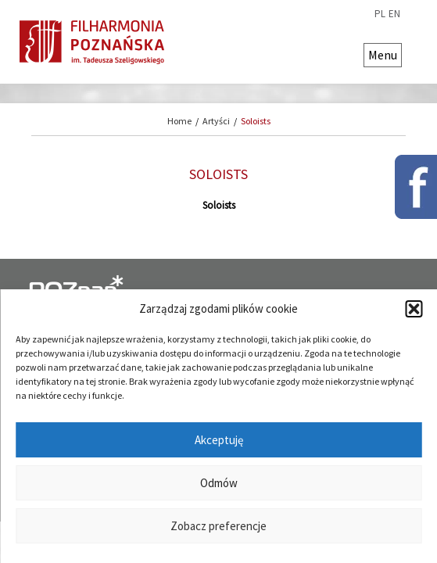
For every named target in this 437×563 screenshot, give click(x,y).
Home (179, 121)
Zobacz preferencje (218, 525)
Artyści (216, 121)
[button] (413, 309)
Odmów (219, 482)
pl (379, 14)
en (394, 14)
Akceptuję (219, 439)
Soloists (255, 121)
